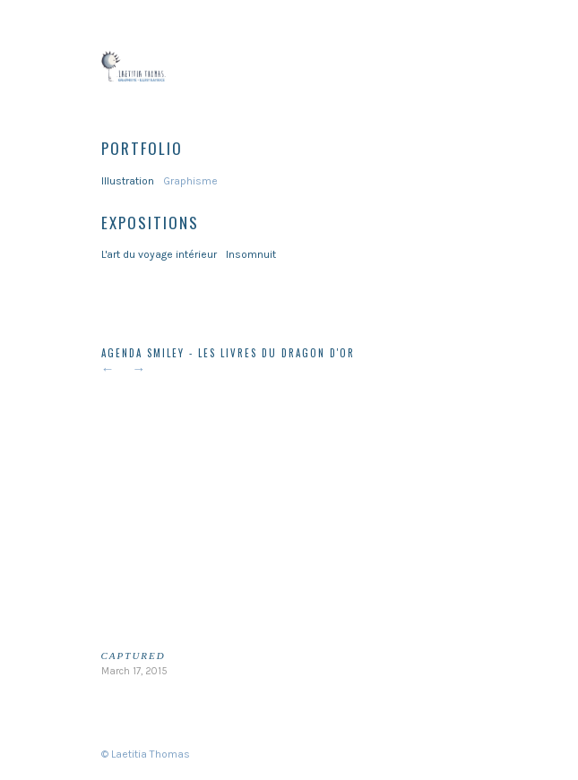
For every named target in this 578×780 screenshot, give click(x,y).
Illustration (127, 181)
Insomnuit (251, 254)
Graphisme (190, 181)
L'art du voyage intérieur (159, 254)
